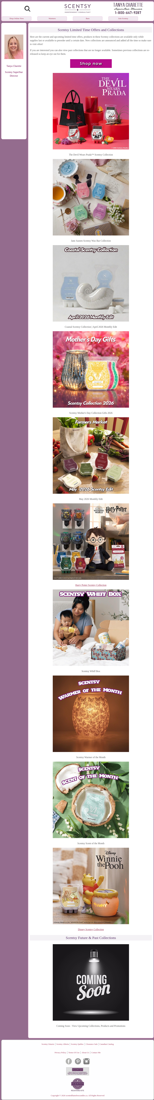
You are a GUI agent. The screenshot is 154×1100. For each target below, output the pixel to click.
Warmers (52, 18)
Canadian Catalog (107, 1044)
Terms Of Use (73, 1052)
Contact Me (96, 1052)
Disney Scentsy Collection (91, 929)
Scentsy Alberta (62, 1044)
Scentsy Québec (77, 1044)
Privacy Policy (60, 1052)
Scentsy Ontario (47, 1044)
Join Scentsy (123, 18)
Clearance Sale (92, 1044)
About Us (85, 1052)
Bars (88, 18)
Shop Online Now (16, 18)
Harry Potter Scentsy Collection (90, 585)
